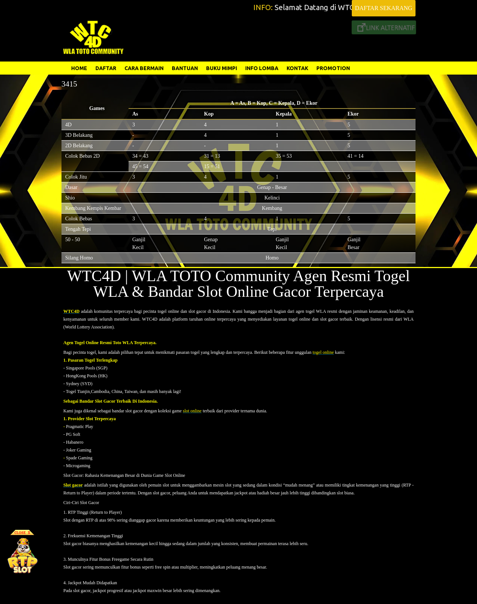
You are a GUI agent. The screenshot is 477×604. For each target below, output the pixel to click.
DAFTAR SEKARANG (384, 8)
